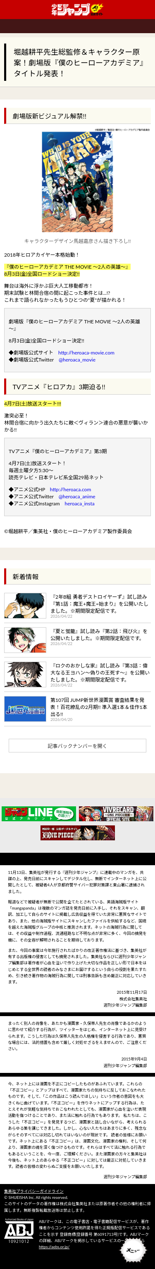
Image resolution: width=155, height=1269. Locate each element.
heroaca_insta (80, 503)
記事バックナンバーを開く (77, 746)
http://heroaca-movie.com (86, 352)
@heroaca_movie (77, 360)
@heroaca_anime (77, 496)
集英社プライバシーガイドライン (34, 1191)
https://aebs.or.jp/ (54, 1247)
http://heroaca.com (70, 489)
